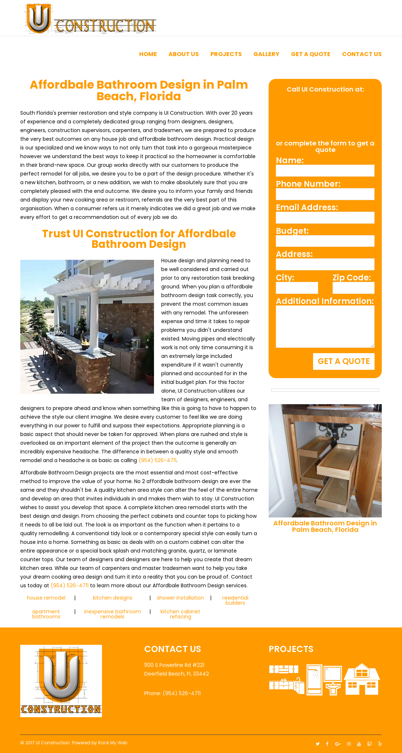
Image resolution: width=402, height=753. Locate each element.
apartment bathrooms (46, 614)
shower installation (180, 597)
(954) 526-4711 (157, 460)
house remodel (46, 597)
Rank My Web (112, 743)
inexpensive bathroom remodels (112, 614)
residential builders (235, 600)
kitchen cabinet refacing (180, 614)
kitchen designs (112, 597)
